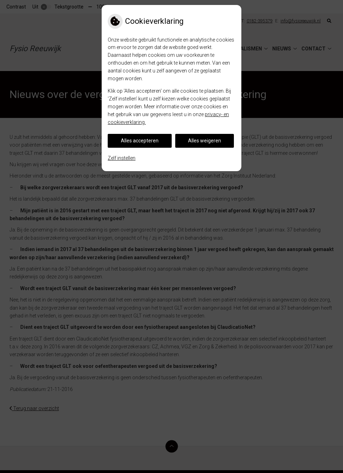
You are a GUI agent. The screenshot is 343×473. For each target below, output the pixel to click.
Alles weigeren (204, 140)
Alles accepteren (140, 140)
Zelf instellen (121, 158)
